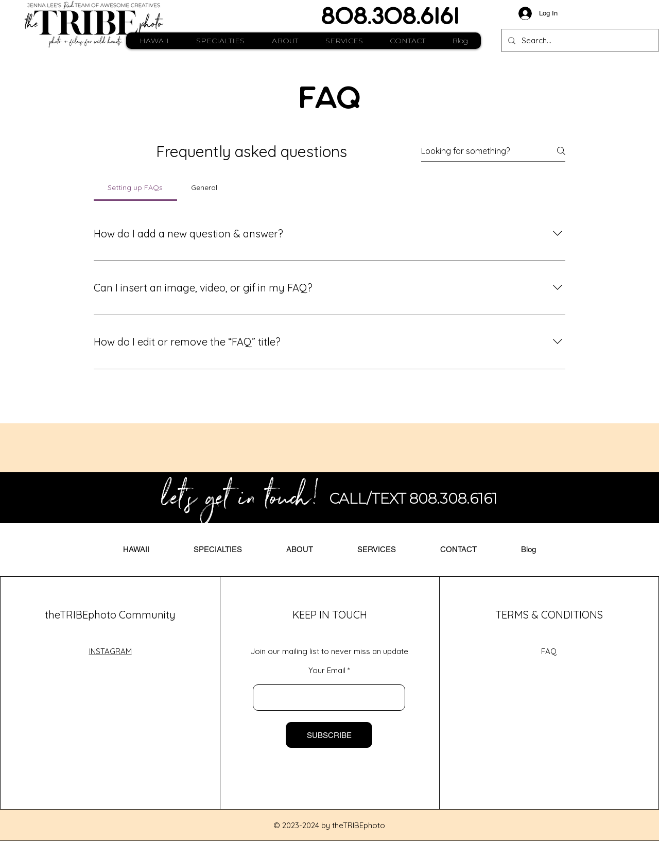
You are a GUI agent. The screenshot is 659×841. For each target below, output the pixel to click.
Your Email (326, 670)
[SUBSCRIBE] (329, 735)
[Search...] (579, 40)
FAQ (549, 651)
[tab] (135, 187)
